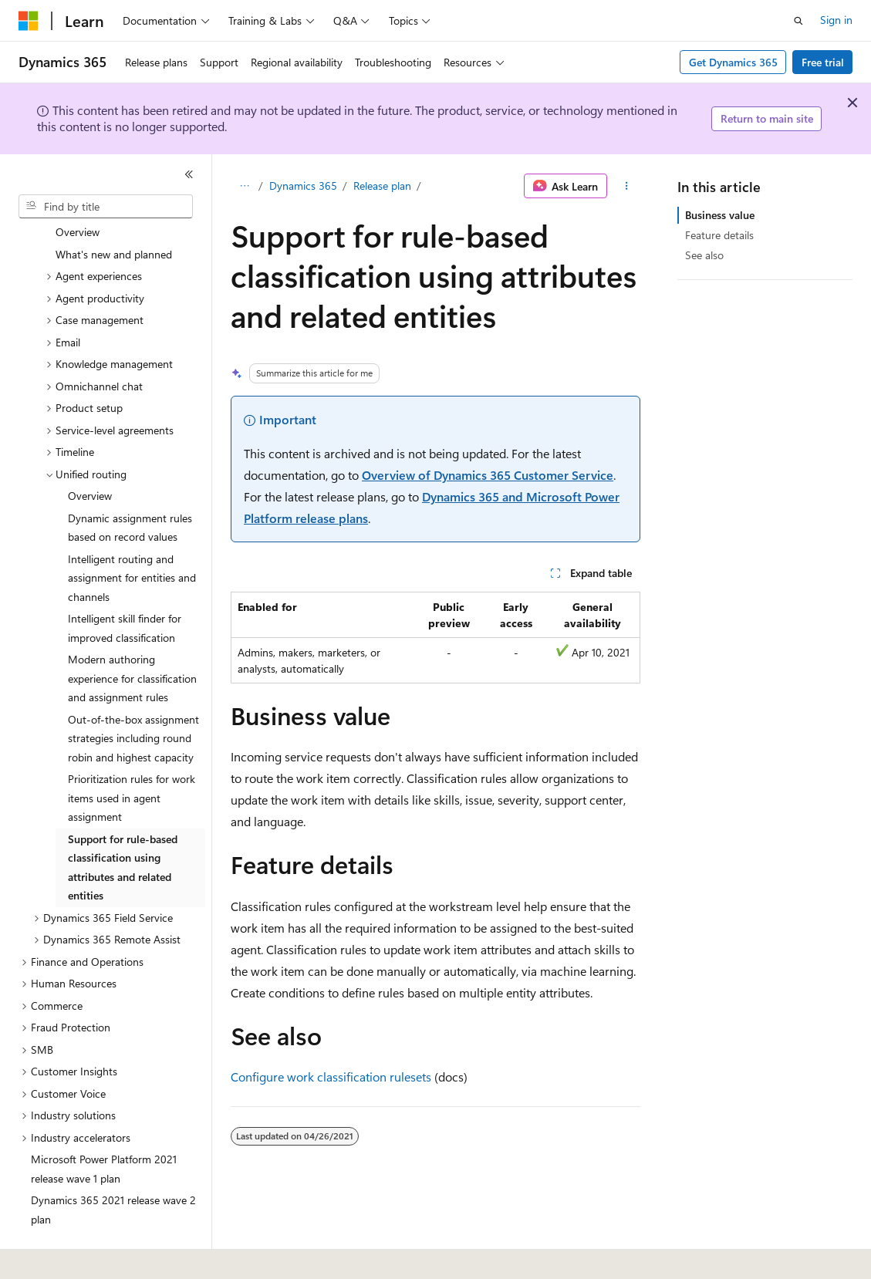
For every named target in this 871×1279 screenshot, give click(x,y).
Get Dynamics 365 (733, 62)
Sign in (836, 19)
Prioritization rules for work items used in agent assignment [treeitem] (131, 755)
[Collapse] (189, 174)
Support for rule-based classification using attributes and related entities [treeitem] (122, 825)
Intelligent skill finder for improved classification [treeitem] (124, 585)
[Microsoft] (29, 21)
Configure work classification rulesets (331, 1076)
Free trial (823, 62)
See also (704, 255)
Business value (720, 215)
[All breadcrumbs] (244, 186)
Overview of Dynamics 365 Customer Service (487, 475)
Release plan (382, 185)
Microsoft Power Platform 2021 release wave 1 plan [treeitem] (104, 1126)
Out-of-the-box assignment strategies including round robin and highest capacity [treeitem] (133, 696)
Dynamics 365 (303, 185)
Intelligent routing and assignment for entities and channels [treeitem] (132, 535)
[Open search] (798, 21)
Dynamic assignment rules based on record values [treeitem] (130, 485)
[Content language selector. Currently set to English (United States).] (89, 1256)
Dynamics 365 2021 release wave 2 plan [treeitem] (113, 1167)
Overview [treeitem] (90, 453)
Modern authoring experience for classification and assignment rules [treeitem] (132, 635)
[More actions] (626, 186)
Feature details (719, 235)
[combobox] (106, 206)
